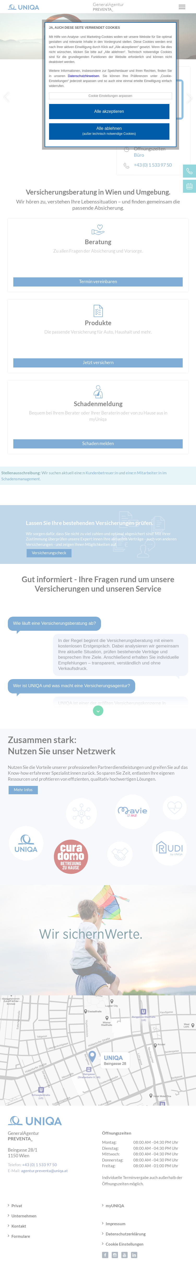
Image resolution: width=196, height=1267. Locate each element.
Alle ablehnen (109, 131)
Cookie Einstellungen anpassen (110, 96)
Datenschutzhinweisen (83, 76)
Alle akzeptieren (109, 111)
